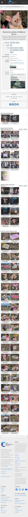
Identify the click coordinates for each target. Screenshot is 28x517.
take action (10, 469)
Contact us (17, 465)
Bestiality (21, 50)
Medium (12, 98)
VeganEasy (17, 512)
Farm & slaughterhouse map (6, 500)
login (16, 96)
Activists (16, 47)
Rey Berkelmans (20, 60)
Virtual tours (3, 502)
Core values (17, 459)
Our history (17, 457)
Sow (11, 50)
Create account (4, 510)
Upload (25, 129)
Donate (2, 488)
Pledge (16, 508)
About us (17, 453)
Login (2, 509)
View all (20, 129)
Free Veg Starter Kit (19, 510)
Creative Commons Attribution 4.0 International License (17, 64)
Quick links (3, 512)
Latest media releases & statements (19, 501)
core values (5, 466)
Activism (17, 42)
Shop (2, 492)
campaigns (9, 468)
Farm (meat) (12, 42)
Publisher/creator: (13, 60)
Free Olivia (21, 47)
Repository (5, 498)
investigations (3, 469)
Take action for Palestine (6, 476)
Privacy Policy (3, 471)
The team (17, 455)
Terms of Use (3, 473)
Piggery (11, 52)
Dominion (6, 497)
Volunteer (3, 490)
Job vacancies (17, 463)
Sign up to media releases (20, 503)
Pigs (11, 45)
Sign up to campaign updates (20, 495)
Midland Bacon (16, 50)
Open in (14, 77)
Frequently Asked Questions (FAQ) (20, 461)
